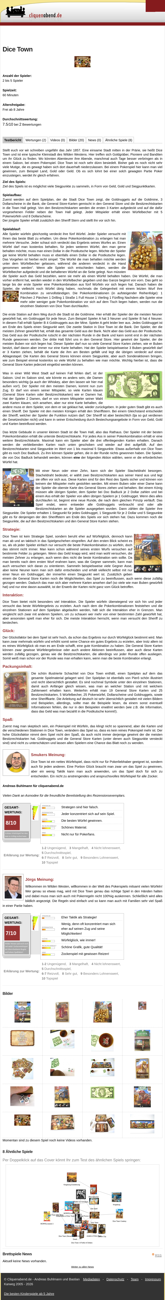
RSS (158, 1255)
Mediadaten (91, 1279)
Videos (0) (57, 140)
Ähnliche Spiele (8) (118, 140)
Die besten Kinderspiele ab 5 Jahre (29, 1293)
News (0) (94, 140)
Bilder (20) (76, 140)
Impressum (153, 1279)
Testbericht (12, 140)
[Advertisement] (82, 35)
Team (135, 1279)
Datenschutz (115, 1279)
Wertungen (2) (35, 140)
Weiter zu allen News (82, 1266)
